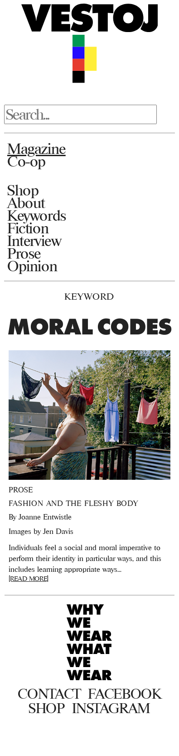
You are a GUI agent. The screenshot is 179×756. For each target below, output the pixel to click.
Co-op (26, 161)
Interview (34, 240)
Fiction (27, 228)
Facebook (124, 693)
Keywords (36, 215)
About (26, 203)
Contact (49, 693)
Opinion (32, 266)
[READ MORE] (28, 578)
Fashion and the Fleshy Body (73, 503)
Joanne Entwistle (45, 517)
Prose (24, 253)
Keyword (89, 296)
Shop (23, 190)
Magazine (36, 148)
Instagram (111, 708)
